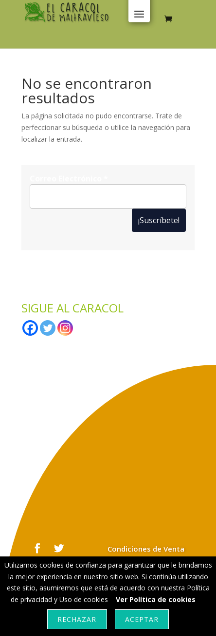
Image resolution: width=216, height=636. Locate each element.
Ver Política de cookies (156, 599)
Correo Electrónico (69, 178)
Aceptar (142, 619)
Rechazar (76, 619)
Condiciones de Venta (146, 549)
